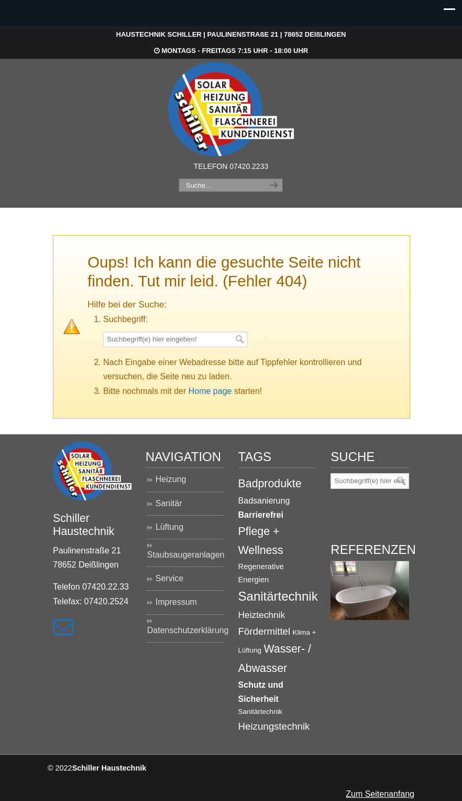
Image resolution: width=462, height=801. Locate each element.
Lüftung (169, 526)
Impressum (176, 601)
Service (169, 578)
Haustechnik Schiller (231, 109)
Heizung (171, 479)
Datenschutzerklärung (185, 630)
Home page (210, 391)
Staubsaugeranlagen (185, 554)
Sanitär (169, 503)
